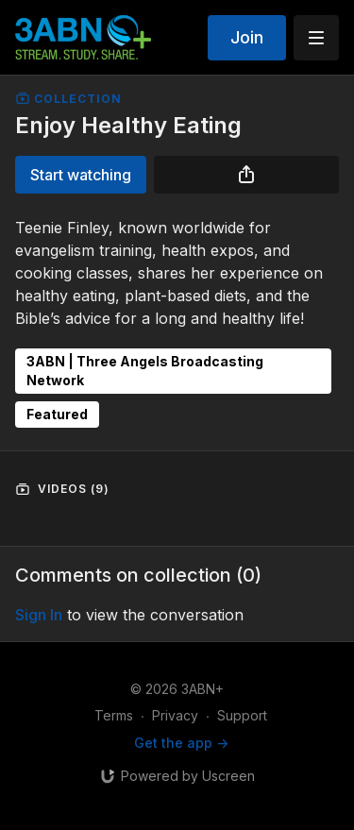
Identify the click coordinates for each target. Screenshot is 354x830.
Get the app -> (181, 743)
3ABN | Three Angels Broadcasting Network (144, 370)
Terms (113, 715)
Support (242, 715)
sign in (38, 614)
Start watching (80, 174)
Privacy (175, 715)
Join (246, 37)
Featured (57, 414)
